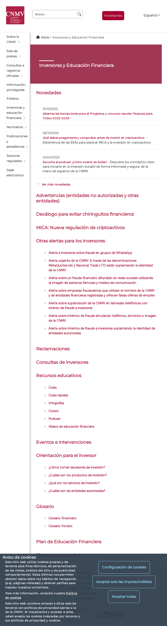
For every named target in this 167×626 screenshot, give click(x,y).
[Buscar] (79, 14)
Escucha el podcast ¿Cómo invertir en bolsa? (75, 162)
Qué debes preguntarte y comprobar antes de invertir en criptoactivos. (94, 137)
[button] (16, 39)
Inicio (45, 37)
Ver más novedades (56, 184)
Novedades (48, 92)
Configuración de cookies (124, 567)
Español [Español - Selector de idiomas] (150, 15)
